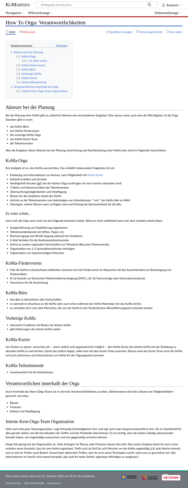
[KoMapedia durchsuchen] (96, 5)
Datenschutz (13, 483)
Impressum (54, 483)
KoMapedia (18, 4)
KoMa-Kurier (95, 175)
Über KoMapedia (34, 483)
